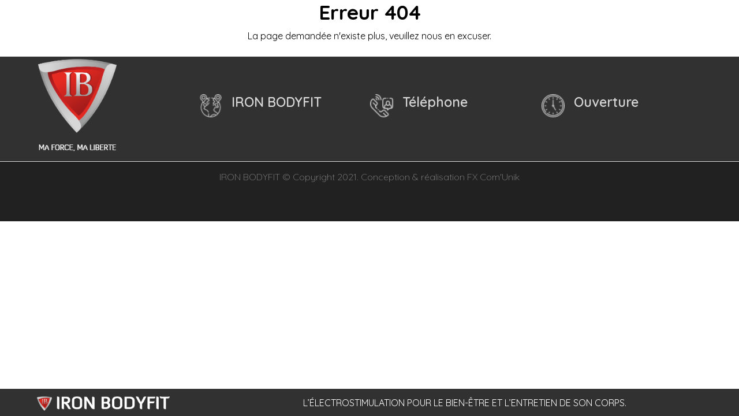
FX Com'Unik (493, 177)
